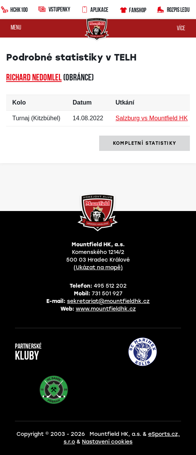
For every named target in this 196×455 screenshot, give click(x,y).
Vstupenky (54, 9)
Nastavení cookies (107, 442)
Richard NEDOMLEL (34, 78)
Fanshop (132, 9)
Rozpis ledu (173, 9)
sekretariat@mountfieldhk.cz (108, 301)
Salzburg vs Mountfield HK (152, 118)
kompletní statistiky (144, 143)
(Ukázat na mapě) (98, 267)
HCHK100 (14, 9)
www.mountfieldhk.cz (106, 309)
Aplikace (94, 9)
